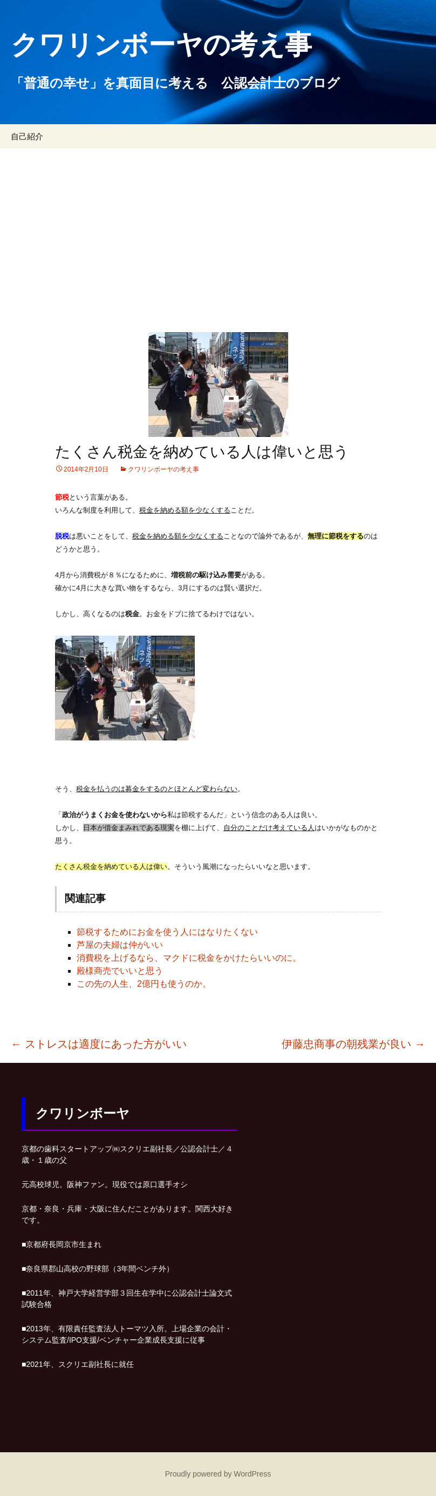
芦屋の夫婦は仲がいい (120, 944)
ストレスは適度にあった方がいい (99, 1044)
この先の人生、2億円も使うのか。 (144, 983)
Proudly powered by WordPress (218, 1474)
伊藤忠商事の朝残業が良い (353, 1044)
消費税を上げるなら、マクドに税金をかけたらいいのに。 (189, 957)
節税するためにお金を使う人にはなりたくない (167, 931)
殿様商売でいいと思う (120, 970)
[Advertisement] (218, 229)
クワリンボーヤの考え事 (163, 469)
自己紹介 (27, 136)
